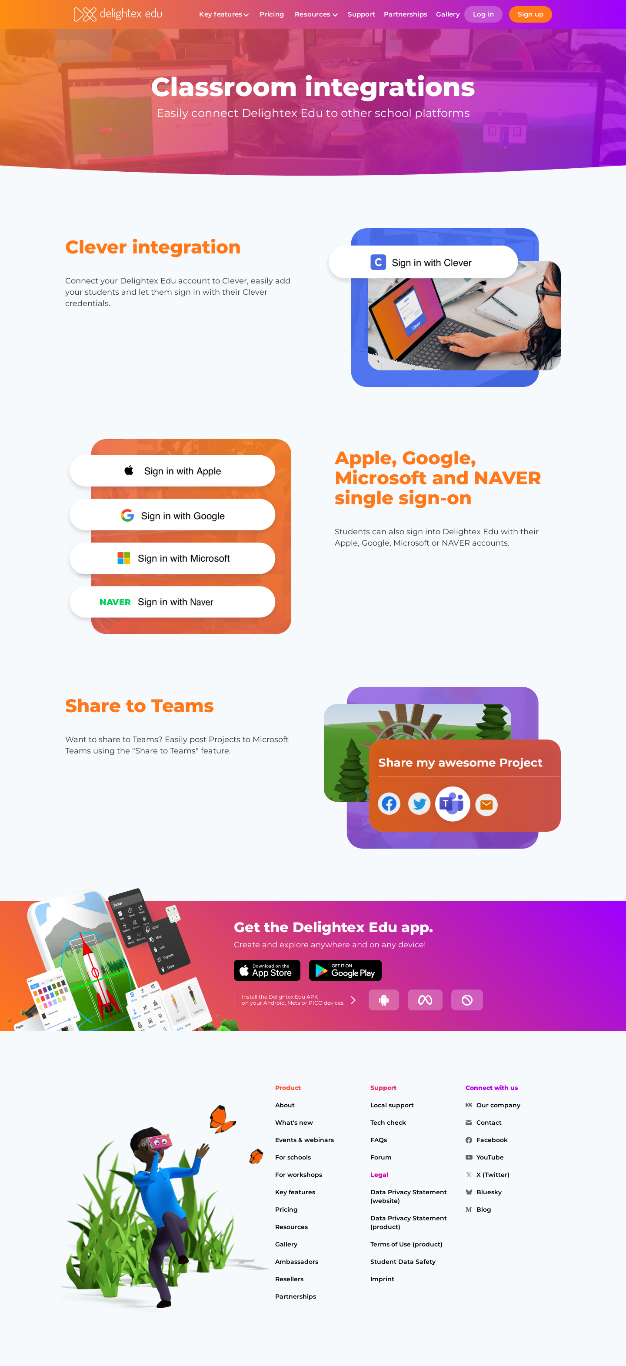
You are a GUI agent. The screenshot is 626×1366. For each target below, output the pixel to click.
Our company (498, 1105)
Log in (483, 14)
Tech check (388, 1122)
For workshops (298, 1175)
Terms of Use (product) (406, 1244)
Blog (483, 1209)
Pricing (272, 14)
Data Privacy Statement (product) (408, 1222)
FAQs (378, 1140)
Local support (392, 1105)
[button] (224, 14)
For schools (293, 1157)
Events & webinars (304, 1140)
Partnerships (405, 14)
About (285, 1105)
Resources (312, 14)
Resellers (289, 1279)
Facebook (492, 1140)
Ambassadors (296, 1262)
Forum (381, 1157)
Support (361, 14)
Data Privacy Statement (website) (408, 1196)
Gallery (448, 14)
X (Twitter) (492, 1175)
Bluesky (489, 1192)
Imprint (382, 1279)
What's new (294, 1122)
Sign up (530, 14)
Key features (220, 14)
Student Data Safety (403, 1262)
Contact (489, 1122)
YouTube (490, 1157)
